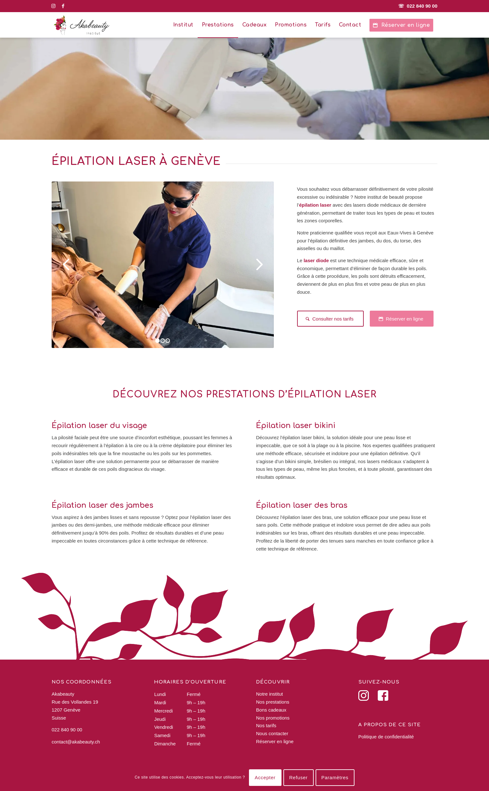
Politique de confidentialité (386, 736)
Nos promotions (272, 718)
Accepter (265, 777)
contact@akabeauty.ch (76, 741)
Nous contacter (272, 733)
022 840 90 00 (67, 729)
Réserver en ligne (275, 741)
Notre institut (269, 694)
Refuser (298, 777)
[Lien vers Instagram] (53, 6)
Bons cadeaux (271, 710)
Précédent (66, 264)
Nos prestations (272, 702)
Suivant (259, 264)
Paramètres (334, 777)
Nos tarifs (266, 725)
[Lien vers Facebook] (63, 6)
